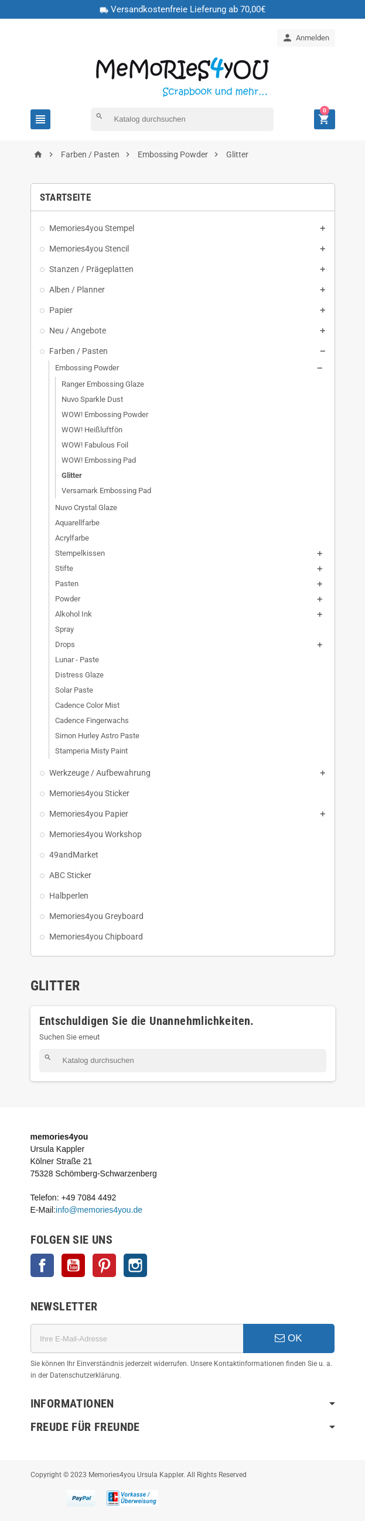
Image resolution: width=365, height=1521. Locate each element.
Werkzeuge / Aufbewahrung (100, 772)
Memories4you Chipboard (96, 936)
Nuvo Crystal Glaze (86, 507)
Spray (64, 629)
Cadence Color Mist (87, 705)
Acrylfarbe (72, 538)
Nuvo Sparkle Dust (92, 399)
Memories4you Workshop (95, 834)
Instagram (135, 1265)
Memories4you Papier (88, 813)
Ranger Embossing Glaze (103, 384)
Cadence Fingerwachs (92, 720)
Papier (61, 310)
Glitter (72, 475)
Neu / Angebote (77, 330)
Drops (65, 644)
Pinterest (104, 1265)
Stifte (64, 568)
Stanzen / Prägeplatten (91, 269)
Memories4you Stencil (89, 248)
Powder (67, 598)
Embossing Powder (87, 367)
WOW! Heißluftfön (92, 429)
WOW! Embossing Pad (99, 460)
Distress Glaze (79, 674)
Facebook (42, 1265)
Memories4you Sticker (89, 793)
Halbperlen (68, 895)
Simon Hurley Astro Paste (97, 735)
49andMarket (73, 854)
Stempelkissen (80, 553)
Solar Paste (74, 690)
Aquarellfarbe (77, 522)
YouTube (73, 1265)
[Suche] (182, 119)
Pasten (67, 583)
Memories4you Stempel (91, 228)
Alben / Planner (77, 289)
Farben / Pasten (78, 351)
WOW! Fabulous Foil (95, 445)
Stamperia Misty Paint (91, 750)
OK (288, 1338)
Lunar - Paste (77, 659)
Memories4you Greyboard (96, 916)
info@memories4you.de (99, 1209)
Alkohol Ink (73, 614)
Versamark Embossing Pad (106, 490)
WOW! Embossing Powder (105, 414)
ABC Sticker (70, 875)
